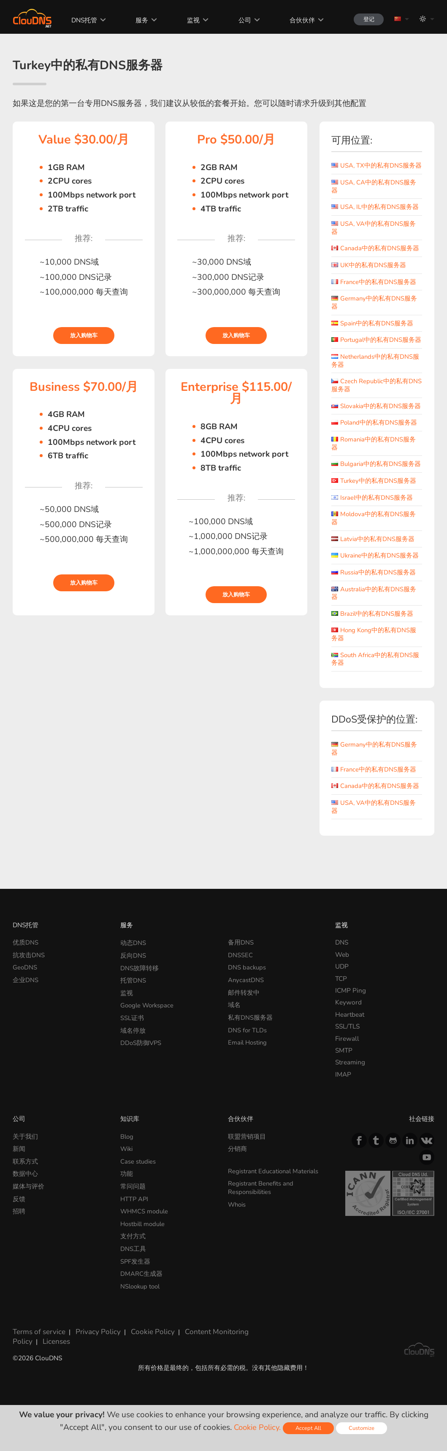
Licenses (25, 1359)
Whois (237, 1228)
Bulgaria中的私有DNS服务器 (373, 489)
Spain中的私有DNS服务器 (372, 329)
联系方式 (25, 1187)
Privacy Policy (90, 1351)
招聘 (19, 1235)
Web (342, 981)
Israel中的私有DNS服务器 (372, 526)
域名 (234, 1029)
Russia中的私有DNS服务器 (374, 600)
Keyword (348, 1029)
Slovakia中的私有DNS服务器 (373, 423)
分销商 (237, 1175)
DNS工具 (133, 1271)
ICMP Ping (350, 1017)
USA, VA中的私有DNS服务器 (374, 235)
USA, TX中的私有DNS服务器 (373, 169)
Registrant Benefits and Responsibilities (262, 1213)
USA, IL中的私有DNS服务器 (375, 214)
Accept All (309, 1428)
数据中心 (25, 1199)
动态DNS (133, 969)
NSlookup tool (141, 1306)
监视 (187, 20)
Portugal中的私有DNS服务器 (374, 350)
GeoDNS (25, 993)
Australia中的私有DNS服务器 (374, 620)
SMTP (343, 1077)
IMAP (343, 1101)
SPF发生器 (135, 1283)
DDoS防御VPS (141, 1065)
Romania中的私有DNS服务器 (374, 464)
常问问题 (133, 1211)
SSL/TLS (347, 1053)
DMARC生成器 (141, 1295)
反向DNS (133, 981)
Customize (363, 1428)
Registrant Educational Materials (275, 1196)
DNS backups (247, 993)
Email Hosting (248, 1065)
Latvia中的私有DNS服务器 (373, 567)
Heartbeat (349, 1041)
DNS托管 (78, 20)
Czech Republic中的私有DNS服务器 (370, 399)
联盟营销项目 (247, 1163)
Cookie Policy (141, 1351)
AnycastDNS (246, 1005)
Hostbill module (144, 1247)
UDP (342, 993)
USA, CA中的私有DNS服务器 (374, 193)
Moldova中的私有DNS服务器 (374, 546)
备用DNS (241, 969)
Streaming (350, 1089)
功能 (126, 1199)
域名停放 (133, 1053)
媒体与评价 (28, 1211)
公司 (238, 20)
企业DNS (25, 1005)
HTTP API (134, 1223)
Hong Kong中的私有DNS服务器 (375, 662)
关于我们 (25, 1163)
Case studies (138, 1187)
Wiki (127, 1175)
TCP (341, 1005)
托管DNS (133, 1005)
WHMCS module (145, 1235)
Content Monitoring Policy (209, 1351)
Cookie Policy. (257, 1427)
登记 (365, 19)
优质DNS (25, 969)
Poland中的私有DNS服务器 (375, 443)
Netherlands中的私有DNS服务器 (376, 374)
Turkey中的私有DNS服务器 (374, 509)
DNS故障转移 (139, 993)
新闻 (19, 1175)
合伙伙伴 (296, 20)
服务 (136, 20)
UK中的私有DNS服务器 (368, 272)
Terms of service (36, 1351)
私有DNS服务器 (250, 1041)
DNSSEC (240, 981)
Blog (127, 1163)
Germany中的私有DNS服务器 (374, 309)
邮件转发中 (244, 1017)
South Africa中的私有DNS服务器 (376, 686)
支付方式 (133, 1259)
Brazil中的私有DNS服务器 (372, 641)
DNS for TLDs (248, 1053)
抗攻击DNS (29, 981)
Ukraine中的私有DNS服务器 (375, 583)
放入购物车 (84, 336)
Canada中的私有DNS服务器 (375, 255)
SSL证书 (132, 1041)
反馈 (19, 1223)
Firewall (347, 1065)
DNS (341, 969)
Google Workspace (148, 1029)
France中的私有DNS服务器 (374, 288)
